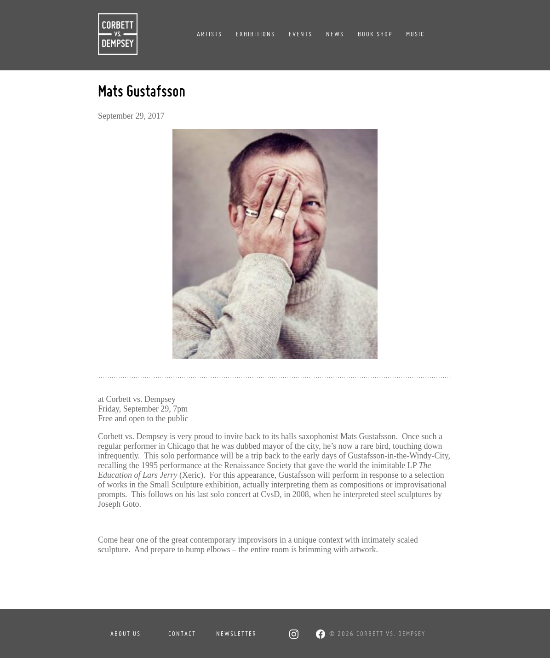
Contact (182, 633)
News (335, 34)
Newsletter (236, 633)
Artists (209, 34)
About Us (125, 633)
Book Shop (375, 34)
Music (415, 34)
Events (300, 34)
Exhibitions (255, 34)
